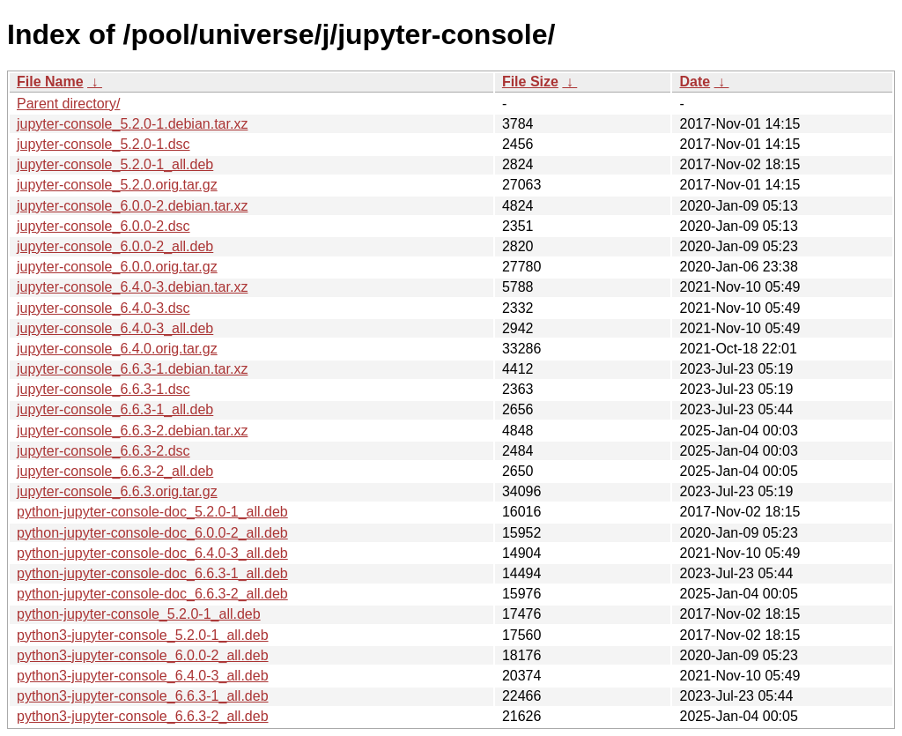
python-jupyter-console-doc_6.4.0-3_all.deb (152, 553)
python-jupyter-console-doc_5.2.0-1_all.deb (152, 511)
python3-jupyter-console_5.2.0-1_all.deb (143, 635)
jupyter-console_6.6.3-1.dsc (103, 389)
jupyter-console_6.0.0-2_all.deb (115, 246)
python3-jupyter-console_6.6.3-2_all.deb (143, 716)
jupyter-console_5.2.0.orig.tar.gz (117, 184)
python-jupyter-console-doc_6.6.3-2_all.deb (152, 593)
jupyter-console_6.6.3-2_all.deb (115, 471)
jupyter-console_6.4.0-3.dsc (103, 308)
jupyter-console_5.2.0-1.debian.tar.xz (132, 123)
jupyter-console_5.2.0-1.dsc (103, 144)
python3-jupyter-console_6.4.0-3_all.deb (143, 675)
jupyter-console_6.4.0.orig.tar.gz (117, 348)
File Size (530, 81)
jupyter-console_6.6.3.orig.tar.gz (117, 491)
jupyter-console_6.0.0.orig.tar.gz (117, 266)
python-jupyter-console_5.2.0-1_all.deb (139, 613)
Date (694, 81)
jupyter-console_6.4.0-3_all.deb (115, 328)
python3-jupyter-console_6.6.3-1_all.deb (143, 695)
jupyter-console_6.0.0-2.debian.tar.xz (132, 205)
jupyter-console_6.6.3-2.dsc (103, 450)
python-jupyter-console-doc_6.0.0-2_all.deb (152, 532)
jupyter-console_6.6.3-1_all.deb (115, 409)
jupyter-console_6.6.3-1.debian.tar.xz (132, 368)
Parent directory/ (68, 103)
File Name (50, 81)
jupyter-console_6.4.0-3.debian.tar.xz (132, 286)
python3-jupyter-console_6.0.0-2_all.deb (143, 655)
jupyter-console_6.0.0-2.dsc (103, 226)
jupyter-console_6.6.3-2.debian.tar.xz (132, 430)
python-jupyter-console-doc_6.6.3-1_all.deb (152, 573)
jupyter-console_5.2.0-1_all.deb (115, 164)
